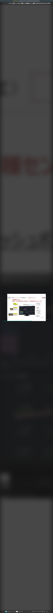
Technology (34, 611)
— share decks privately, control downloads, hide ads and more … (26, 0)
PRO (16, 611)
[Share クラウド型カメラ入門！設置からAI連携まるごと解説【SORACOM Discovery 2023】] (42, 611)
